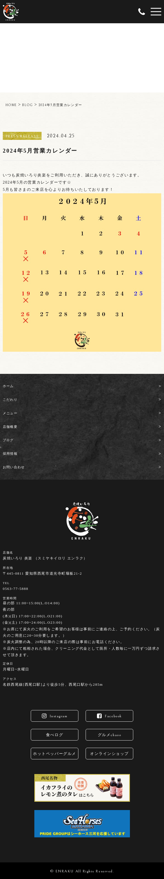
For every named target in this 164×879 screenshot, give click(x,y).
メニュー (10, 413)
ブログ (8, 440)
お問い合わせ (14, 467)
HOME (11, 105)
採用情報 (10, 454)
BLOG (27, 105)
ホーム (8, 386)
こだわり (10, 400)
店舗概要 (10, 427)
